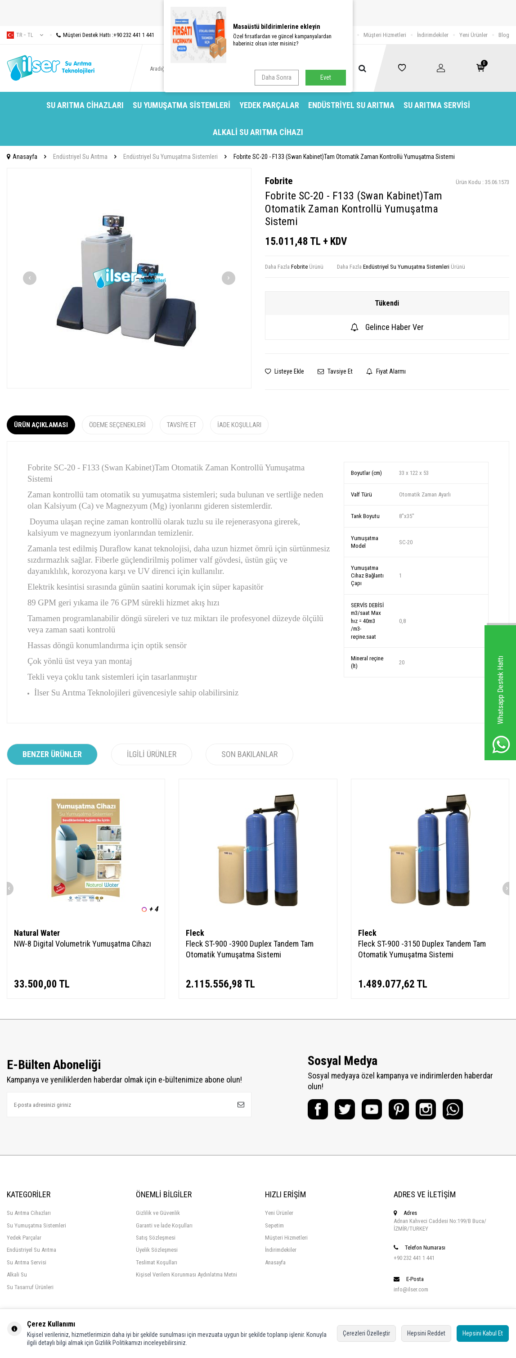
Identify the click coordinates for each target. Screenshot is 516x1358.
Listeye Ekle (284, 371)
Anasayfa (22, 156)
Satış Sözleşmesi (155, 1237)
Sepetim (274, 1225)
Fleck (195, 933)
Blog (503, 35)
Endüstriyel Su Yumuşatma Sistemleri (170, 156)
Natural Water (37, 933)
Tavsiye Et (335, 371)
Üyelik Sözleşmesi (157, 1249)
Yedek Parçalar (269, 105)
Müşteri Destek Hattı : (102, 35)
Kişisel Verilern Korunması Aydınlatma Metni (186, 1274)
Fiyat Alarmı (386, 371)
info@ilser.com (411, 1289)
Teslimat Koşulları (156, 1262)
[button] (29, 278)
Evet (325, 77)
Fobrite (278, 181)
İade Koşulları (239, 425)
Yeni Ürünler (473, 35)
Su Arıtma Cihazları (85, 105)
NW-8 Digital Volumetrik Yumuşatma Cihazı (82, 943)
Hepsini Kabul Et (482, 1333)
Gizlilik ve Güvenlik (158, 1212)
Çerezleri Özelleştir (366, 1333)
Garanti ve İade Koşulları (164, 1225)
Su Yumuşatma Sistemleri (181, 105)
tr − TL (25, 35)
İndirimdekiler (433, 35)
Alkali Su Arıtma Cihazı (258, 132)
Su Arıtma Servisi (437, 105)
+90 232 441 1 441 (414, 1257)
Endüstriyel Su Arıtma (351, 105)
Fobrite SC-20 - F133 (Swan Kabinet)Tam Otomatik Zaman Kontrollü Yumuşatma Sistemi (344, 156)
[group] (129, 278)
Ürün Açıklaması (41, 425)
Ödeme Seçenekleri (117, 425)
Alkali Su (17, 1274)
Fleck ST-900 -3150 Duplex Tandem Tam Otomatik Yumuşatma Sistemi (422, 949)
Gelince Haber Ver (387, 327)
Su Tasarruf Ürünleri (30, 1287)
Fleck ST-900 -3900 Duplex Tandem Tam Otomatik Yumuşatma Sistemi (250, 949)
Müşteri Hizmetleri (384, 35)
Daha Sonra (277, 77)
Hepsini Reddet (426, 1333)
